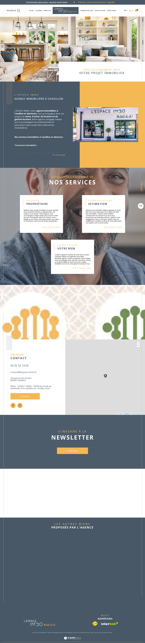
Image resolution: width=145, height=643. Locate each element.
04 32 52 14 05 (19, 365)
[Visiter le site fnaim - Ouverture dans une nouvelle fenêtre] (95, 623)
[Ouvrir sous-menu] (41, 10)
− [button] (138, 345)
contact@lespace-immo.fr (23, 372)
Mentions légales (84, 632)
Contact (141, 186)
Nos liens (97, 632)
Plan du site (76, 632)
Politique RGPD (104, 632)
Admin (92, 632)
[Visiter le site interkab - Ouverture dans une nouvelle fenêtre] (109, 623)
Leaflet (120, 414)
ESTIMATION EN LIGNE (86, 10)
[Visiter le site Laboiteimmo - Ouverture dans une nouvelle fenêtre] (72, 640)
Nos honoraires (68, 632)
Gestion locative (100, 10)
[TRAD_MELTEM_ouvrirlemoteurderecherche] (13, 10)
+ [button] (138, 342)
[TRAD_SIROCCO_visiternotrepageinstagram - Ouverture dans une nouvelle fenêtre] (20, 405)
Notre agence (111, 10)
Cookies (110, 632)
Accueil (31, 10)
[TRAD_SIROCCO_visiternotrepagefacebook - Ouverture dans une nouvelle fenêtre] (13, 405)
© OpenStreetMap (136, 414)
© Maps (126, 414)
